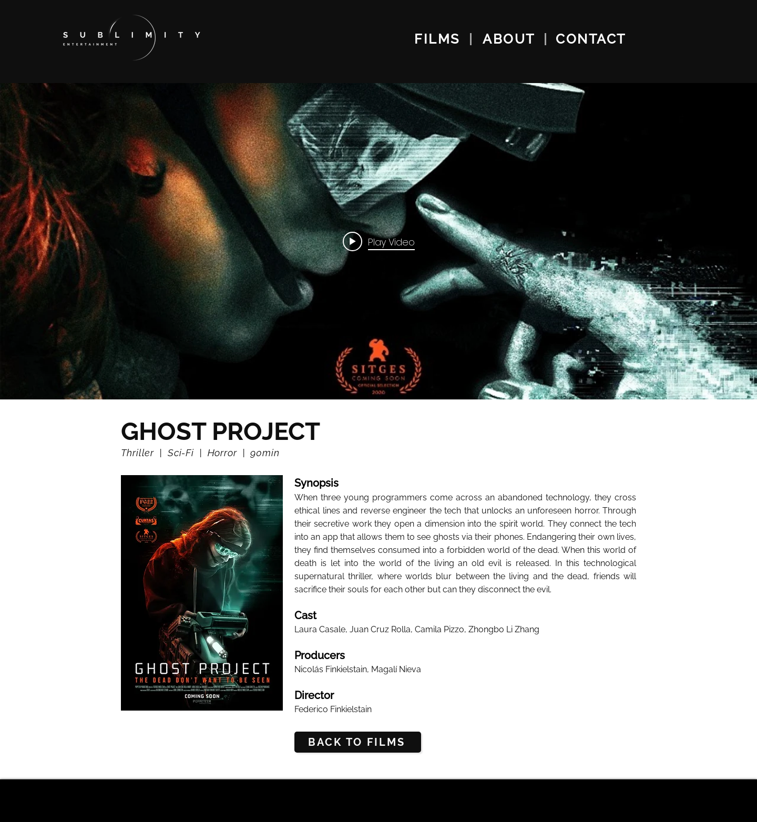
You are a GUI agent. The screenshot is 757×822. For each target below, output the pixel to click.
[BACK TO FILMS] (357, 742)
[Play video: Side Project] (379, 241)
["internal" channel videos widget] (378, 241)
